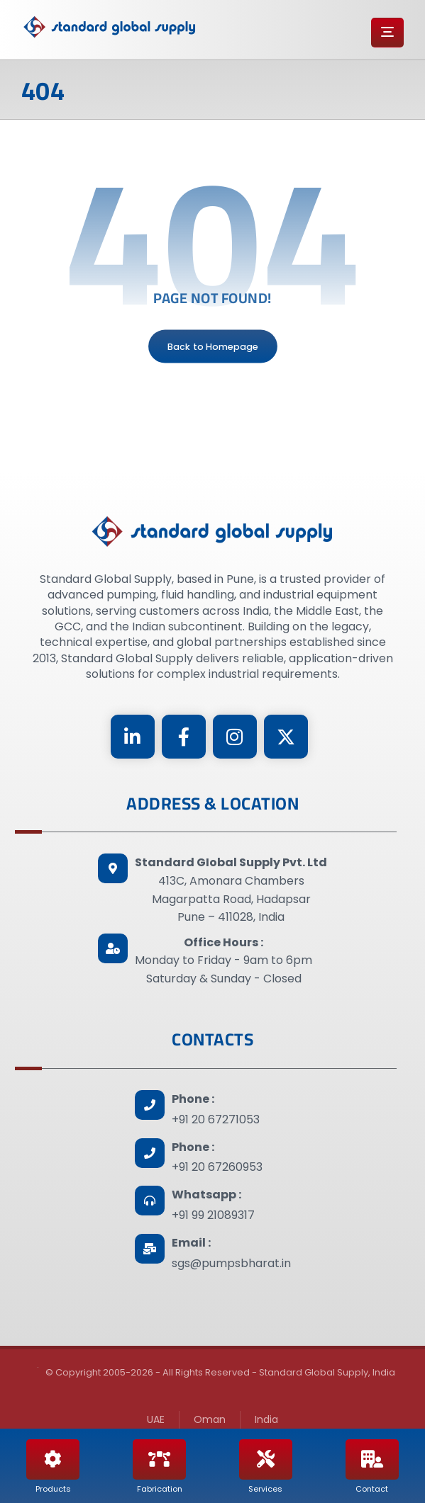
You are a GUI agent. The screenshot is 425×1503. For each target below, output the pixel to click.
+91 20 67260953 (217, 1167)
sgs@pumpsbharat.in (231, 1263)
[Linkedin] (133, 737)
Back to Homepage (212, 346)
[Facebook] (184, 737)
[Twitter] (286, 737)
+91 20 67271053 (216, 1119)
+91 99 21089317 (213, 1215)
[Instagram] (235, 737)
